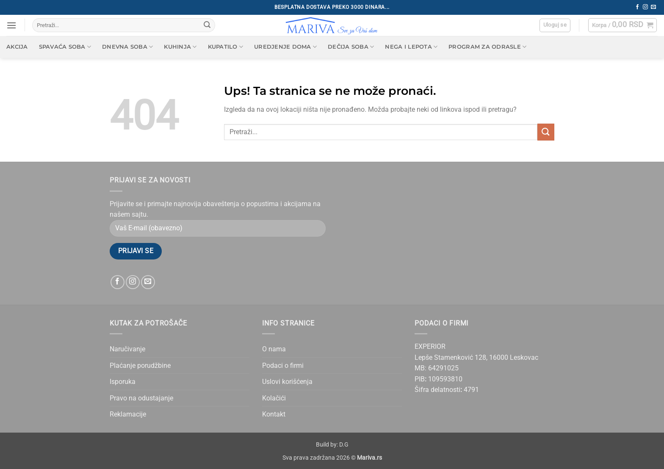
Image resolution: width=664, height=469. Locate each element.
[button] (11, 25)
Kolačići (274, 398)
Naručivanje (127, 349)
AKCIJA (17, 47)
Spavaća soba (65, 47)
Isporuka (123, 382)
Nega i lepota (411, 47)
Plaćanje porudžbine (140, 365)
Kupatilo (225, 47)
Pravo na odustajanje (141, 398)
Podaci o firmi (283, 365)
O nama (274, 349)
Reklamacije (128, 414)
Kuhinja (180, 47)
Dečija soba (351, 47)
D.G (344, 444)
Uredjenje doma (285, 47)
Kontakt (273, 414)
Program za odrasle (487, 47)
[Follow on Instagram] (645, 7)
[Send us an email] (653, 7)
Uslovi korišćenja (287, 382)
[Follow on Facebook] (637, 7)
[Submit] (207, 25)
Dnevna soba (127, 47)
